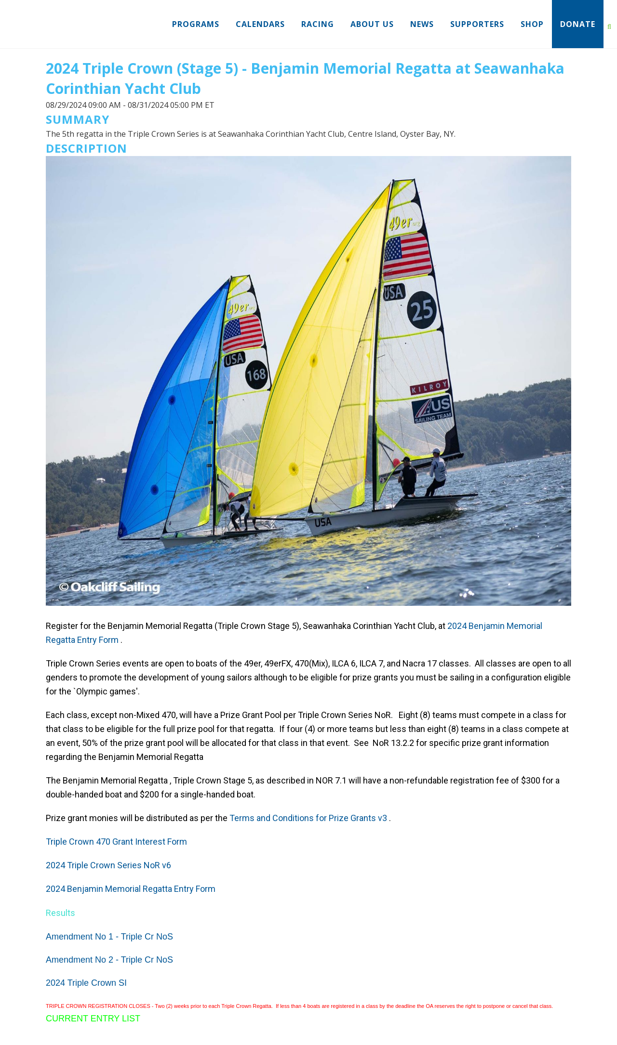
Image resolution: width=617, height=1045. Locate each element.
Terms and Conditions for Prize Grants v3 (308, 818)
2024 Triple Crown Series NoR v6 (108, 865)
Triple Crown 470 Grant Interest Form (116, 841)
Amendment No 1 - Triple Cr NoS (109, 936)
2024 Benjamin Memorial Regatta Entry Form (130, 889)
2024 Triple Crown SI (86, 983)
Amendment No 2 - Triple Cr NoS (109, 960)
